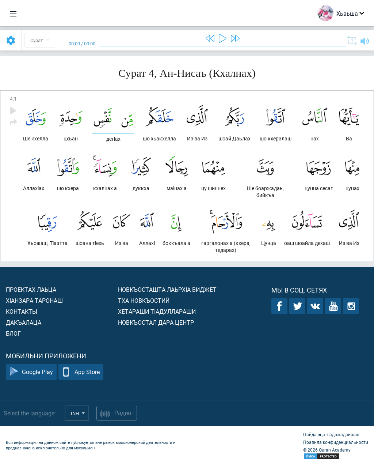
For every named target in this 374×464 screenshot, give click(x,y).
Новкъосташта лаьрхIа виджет (167, 289)
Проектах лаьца (31, 289)
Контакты (21, 311)
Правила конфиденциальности (335, 442)
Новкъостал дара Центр (156, 322)
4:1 (13, 98)
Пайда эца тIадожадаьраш (331, 434)
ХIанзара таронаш (34, 300)
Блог (13, 333)
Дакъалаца (23, 322)
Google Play (31, 372)
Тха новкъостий (143, 300)
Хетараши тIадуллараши (157, 311)
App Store (81, 372)
